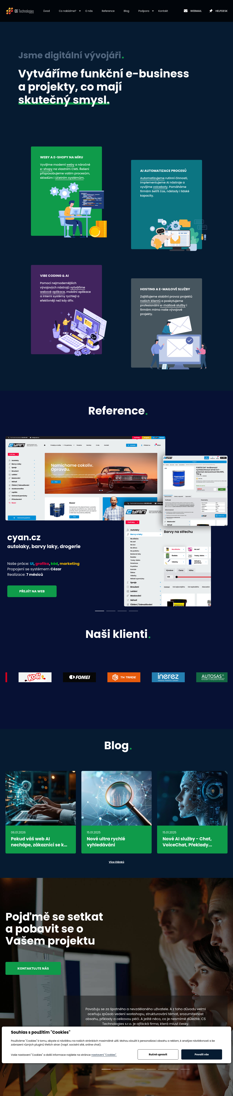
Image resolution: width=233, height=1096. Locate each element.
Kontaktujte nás (33, 968)
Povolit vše (202, 1054)
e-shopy (46, 169)
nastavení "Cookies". (104, 1055)
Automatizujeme (152, 178)
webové (46, 292)
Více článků (116, 862)
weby (70, 165)
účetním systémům (69, 178)
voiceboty (160, 187)
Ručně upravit (158, 1054)
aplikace (58, 292)
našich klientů (150, 301)
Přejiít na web (32, 591)
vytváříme (77, 287)
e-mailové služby (172, 305)
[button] (67, 11)
